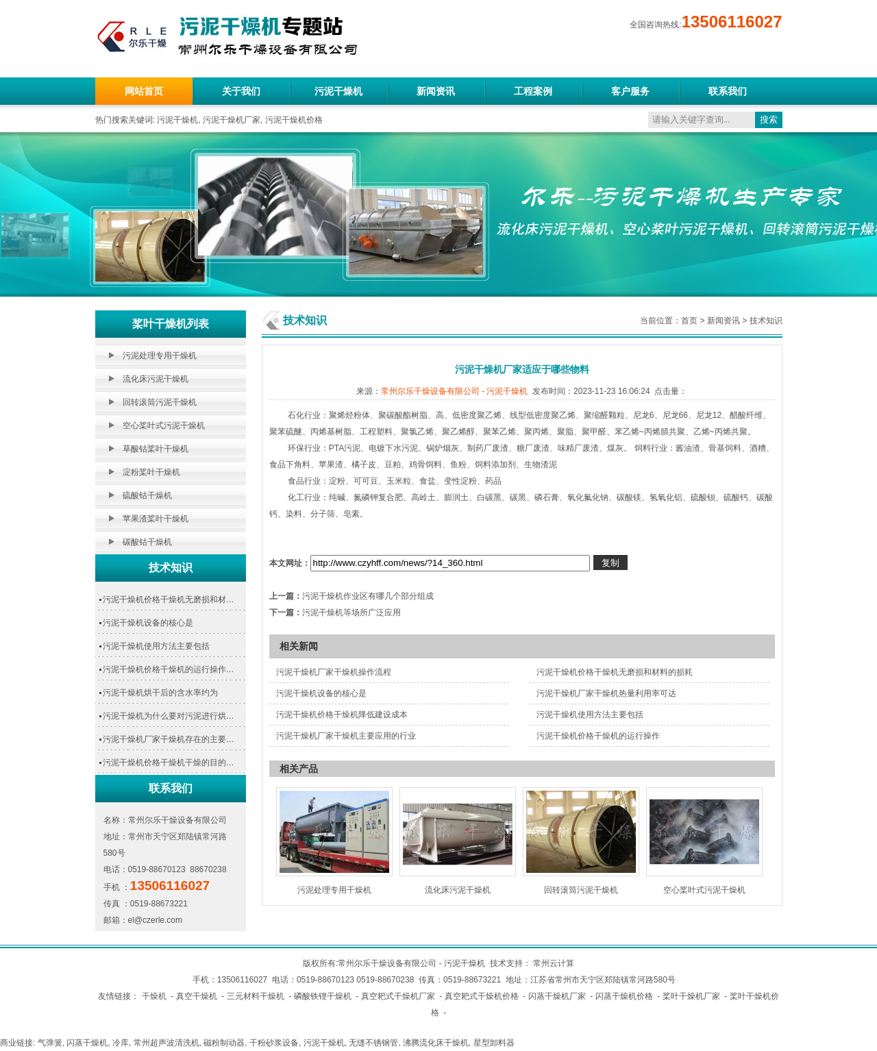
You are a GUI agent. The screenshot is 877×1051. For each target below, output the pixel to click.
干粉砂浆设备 (274, 1043)
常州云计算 (553, 963)
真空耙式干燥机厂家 (398, 996)
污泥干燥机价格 (294, 120)
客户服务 (630, 91)
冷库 (120, 1043)
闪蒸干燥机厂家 (557, 996)
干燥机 (154, 996)
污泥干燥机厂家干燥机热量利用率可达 (606, 693)
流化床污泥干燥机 (155, 379)
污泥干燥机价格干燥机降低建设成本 (342, 714)
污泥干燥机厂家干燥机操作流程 (333, 672)
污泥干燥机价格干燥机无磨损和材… (168, 599)
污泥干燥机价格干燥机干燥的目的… (168, 762)
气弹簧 (50, 1043)
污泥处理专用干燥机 (160, 355)
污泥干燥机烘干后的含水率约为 (160, 692)
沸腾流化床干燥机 (436, 1043)
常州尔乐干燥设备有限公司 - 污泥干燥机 (454, 391)
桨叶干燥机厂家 (691, 996)
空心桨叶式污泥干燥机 (164, 425)
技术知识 (171, 567)
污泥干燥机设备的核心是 (148, 623)
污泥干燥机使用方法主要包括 (156, 646)
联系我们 (727, 91)
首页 (689, 320)
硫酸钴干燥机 (147, 495)
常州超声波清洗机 (166, 1043)
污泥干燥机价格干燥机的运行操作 (598, 736)
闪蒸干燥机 (87, 1043)
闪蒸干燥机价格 (624, 996)
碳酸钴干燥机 (147, 542)
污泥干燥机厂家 (231, 120)
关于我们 (241, 91)
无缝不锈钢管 (373, 1043)
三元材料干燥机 (255, 996)
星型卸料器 (494, 1043)
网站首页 (144, 91)
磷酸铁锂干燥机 (322, 996)
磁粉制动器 (224, 1043)
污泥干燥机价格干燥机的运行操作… (168, 669)
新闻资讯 (436, 91)
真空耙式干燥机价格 (482, 996)
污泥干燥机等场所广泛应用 (351, 612)
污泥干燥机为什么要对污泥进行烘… (168, 716)
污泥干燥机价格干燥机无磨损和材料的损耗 (614, 672)
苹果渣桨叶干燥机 (155, 518)
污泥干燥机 (338, 91)
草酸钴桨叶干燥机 (155, 449)
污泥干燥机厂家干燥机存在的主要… (168, 739)
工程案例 (533, 91)
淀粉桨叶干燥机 (151, 472)
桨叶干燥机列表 (170, 324)
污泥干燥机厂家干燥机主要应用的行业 (346, 736)
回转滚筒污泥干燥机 (160, 402)
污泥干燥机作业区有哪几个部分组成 (368, 596)
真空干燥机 (196, 996)
